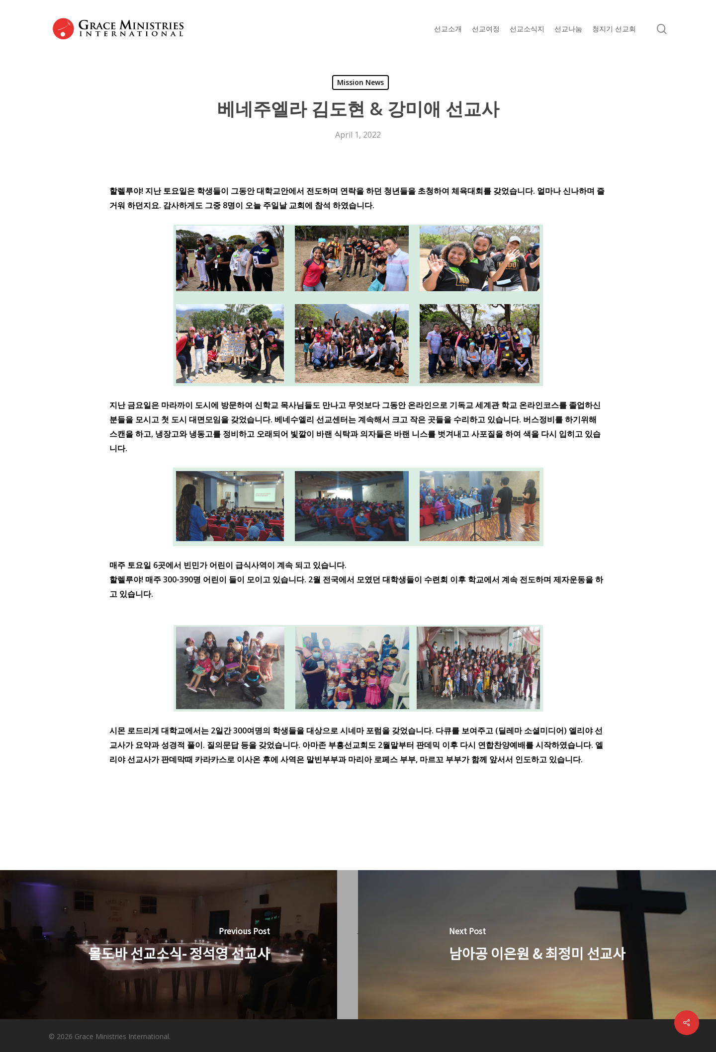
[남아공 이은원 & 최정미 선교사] (537, 944)
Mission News (360, 82)
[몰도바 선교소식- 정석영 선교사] (179, 944)
